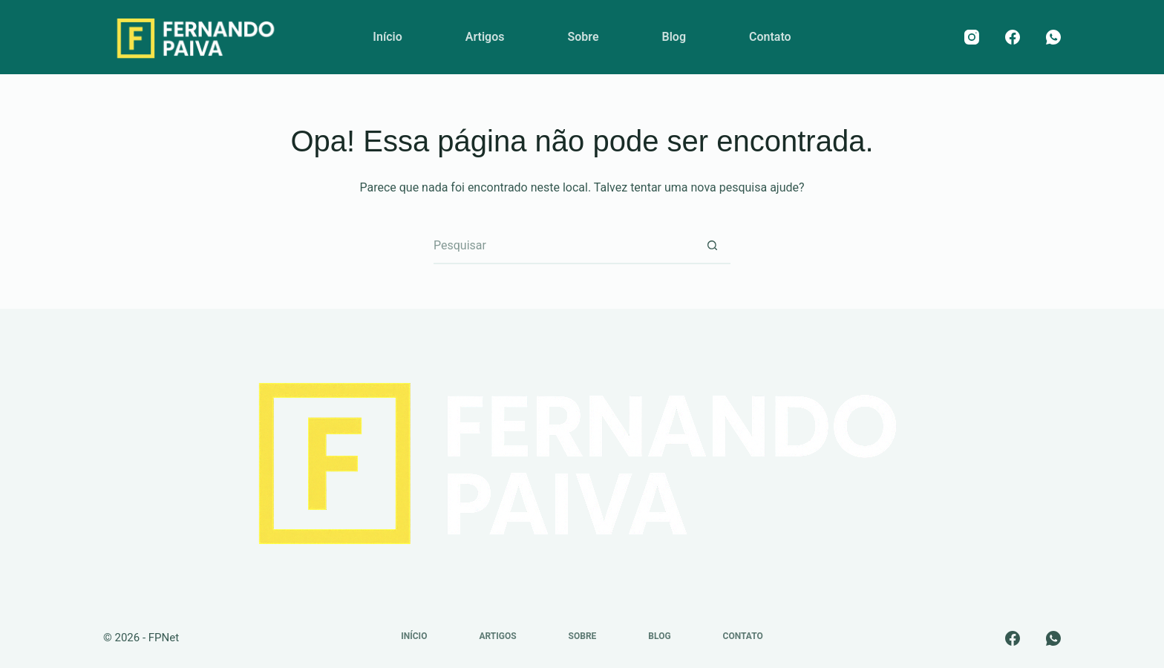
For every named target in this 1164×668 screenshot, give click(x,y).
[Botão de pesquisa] (711, 245)
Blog (674, 37)
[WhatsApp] (1053, 37)
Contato (770, 37)
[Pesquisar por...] (563, 245)
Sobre (582, 37)
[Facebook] (1012, 37)
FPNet (163, 637)
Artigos (485, 37)
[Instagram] (971, 37)
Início (387, 37)
